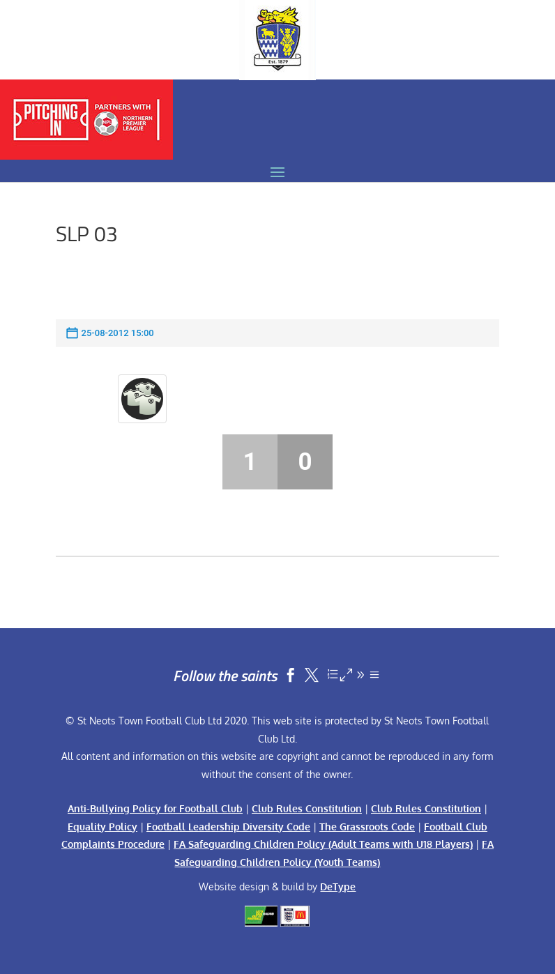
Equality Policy (102, 826)
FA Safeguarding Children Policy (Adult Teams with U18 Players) (323, 844)
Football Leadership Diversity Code (228, 826)
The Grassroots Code (367, 826)
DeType (338, 886)
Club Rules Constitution (307, 808)
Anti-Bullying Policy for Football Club (155, 808)
